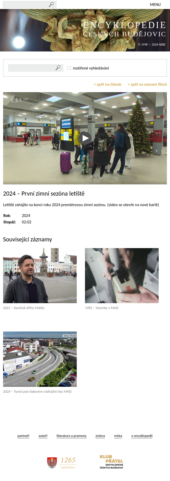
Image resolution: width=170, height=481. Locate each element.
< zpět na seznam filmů (147, 84)
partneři (23, 436)
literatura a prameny (72, 436)
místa (118, 436)
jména (100, 436)
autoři (43, 436)
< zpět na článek (107, 84)
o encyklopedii (141, 436)
